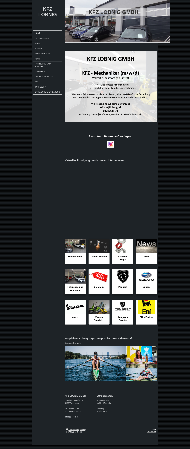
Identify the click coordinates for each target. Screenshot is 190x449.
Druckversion (72, 430)
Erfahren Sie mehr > (74, 343)
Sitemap (83, 430)
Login (154, 429)
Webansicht (151, 432)
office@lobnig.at (71, 417)
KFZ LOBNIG (47, 11)
